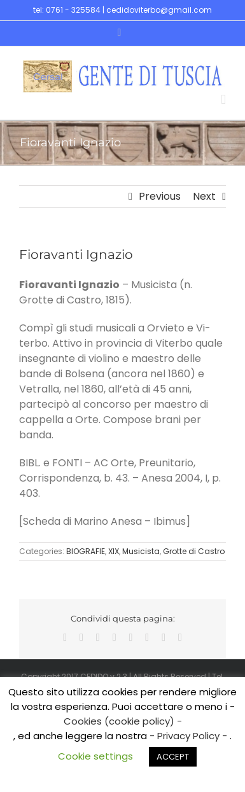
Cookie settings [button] (95, 756)
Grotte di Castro (194, 551)
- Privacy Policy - (190, 735)
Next (204, 196)
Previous (160, 196)
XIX (113, 551)
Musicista (141, 551)
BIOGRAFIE (85, 551)
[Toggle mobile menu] (223, 99)
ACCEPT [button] (173, 757)
